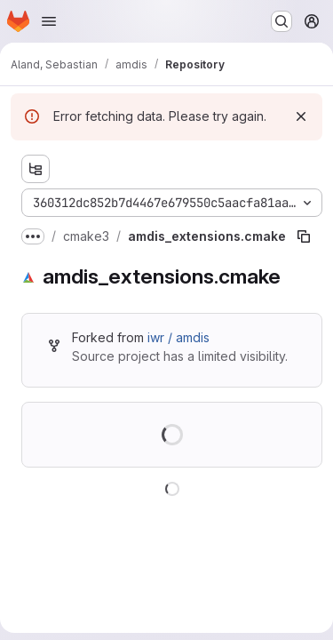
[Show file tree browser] (35, 169)
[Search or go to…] (281, 21)
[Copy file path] (303, 236)
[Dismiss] (301, 116)
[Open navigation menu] (49, 21)
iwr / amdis (178, 337)
